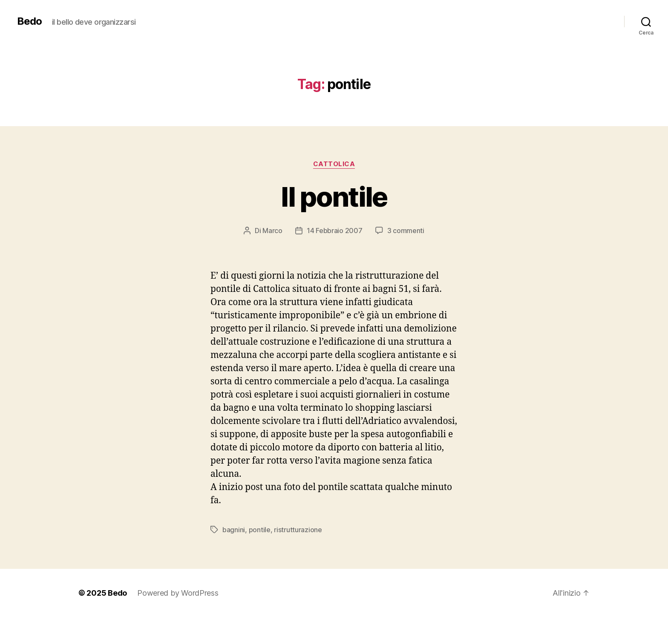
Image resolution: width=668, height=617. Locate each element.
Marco (272, 230)
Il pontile (334, 196)
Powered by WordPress (178, 592)
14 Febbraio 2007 (335, 230)
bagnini (233, 529)
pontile (260, 529)
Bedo (29, 21)
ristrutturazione (298, 529)
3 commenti (405, 230)
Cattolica (334, 164)
